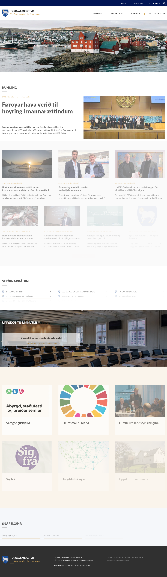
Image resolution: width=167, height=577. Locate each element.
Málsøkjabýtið (156, 14)
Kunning (136, 14)
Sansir (127, 560)
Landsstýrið (116, 14)
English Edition (138, 3)
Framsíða (97, 14)
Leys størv (124, 3)
